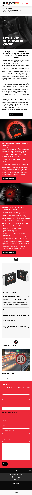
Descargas (16, 479)
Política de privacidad (16, 477)
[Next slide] (29, 364)
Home (3, 8)
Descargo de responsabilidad (16, 476)
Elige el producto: (8, 405)
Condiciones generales (16, 474)
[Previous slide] (3, 364)
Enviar (4, 464)
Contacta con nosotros (16, 115)
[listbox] (16, 408)
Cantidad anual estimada (10, 412)
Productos (8, 8)
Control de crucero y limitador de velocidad (12, 10)
